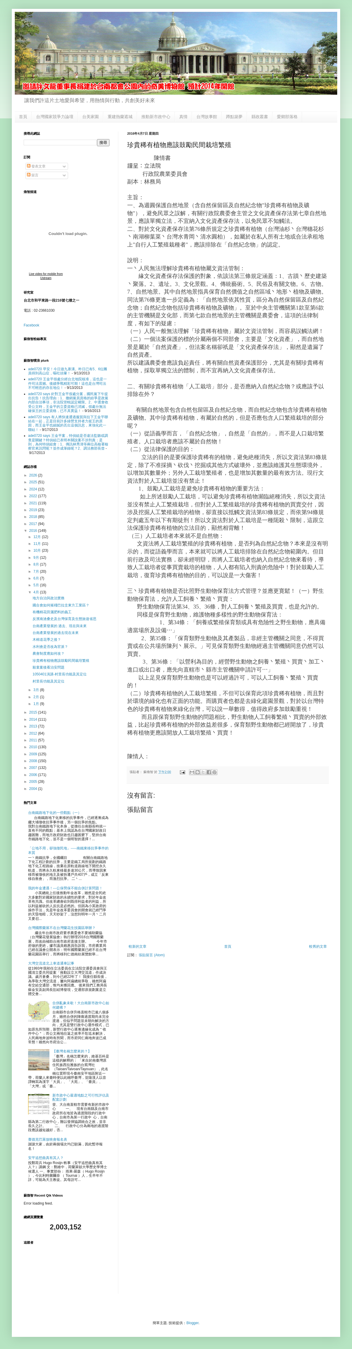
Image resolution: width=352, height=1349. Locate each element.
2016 (33, 531)
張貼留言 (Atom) (151, 955)
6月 (36, 578)
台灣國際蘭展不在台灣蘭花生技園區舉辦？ (62, 928)
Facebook (31, 325)
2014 (33, 719)
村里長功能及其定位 (48, 681)
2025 (33, 482)
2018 (33, 517)
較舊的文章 (318, 946)
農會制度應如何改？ (48, 653)
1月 (36, 704)
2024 (33, 489)
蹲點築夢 (234, 116)
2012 (33, 733)
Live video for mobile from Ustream (46, 276)
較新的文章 (137, 946)
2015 (33, 712)
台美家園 (90, 116)
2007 (33, 768)
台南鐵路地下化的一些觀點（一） (54, 813)
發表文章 (36, 166)
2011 (33, 740)
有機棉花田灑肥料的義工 (52, 612)
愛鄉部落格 (287, 116)
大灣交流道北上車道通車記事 (51, 963)
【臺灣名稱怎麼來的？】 (71, 1051)
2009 (33, 754)
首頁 (23, 116)
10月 (37, 550)
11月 (37, 544)
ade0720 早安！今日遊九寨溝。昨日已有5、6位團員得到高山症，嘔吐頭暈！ (67, 371)
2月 (36, 697)
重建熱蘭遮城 (120, 116)
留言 (32, 175)
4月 (36, 592)
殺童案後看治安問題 (48, 667)
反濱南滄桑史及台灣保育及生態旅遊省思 (64, 619)
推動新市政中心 (155, 116)
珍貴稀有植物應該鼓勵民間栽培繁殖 (61, 661)
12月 (37, 537)
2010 (33, 747)
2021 (33, 503)
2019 (33, 510)
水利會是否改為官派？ (50, 647)
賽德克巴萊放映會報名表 (47, 1139)
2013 (33, 726)
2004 (33, 789)
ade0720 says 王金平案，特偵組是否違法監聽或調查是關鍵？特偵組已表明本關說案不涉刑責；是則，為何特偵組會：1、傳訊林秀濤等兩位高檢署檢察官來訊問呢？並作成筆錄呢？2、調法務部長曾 (68, 442)
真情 (183, 116)
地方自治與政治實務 (48, 598)
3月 (36, 690)
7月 (36, 571)
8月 (36, 564)
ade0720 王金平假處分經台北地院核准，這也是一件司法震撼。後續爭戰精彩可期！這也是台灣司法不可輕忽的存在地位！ (67, 383)
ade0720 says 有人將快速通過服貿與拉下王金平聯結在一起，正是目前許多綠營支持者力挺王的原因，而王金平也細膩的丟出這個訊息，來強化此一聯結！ (68, 423)
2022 (33, 496)
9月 (36, 558)
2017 (33, 524)
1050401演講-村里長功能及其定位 (60, 674)
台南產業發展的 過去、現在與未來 (60, 626)
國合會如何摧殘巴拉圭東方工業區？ (61, 605)
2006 (33, 775)
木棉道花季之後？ (47, 640)
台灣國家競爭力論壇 (54, 116)
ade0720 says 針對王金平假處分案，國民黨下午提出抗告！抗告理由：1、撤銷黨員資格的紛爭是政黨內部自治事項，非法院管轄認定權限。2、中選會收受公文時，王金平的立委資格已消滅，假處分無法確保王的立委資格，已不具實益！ (68, 402)
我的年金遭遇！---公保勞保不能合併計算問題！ (65, 888)
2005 (33, 782)
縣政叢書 (259, 116)
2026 (33, 475)
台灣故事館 (206, 116)
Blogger (192, 1323)
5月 (36, 585)
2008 (33, 761)
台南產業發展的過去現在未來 (56, 633)
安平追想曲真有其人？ (46, 1158)
